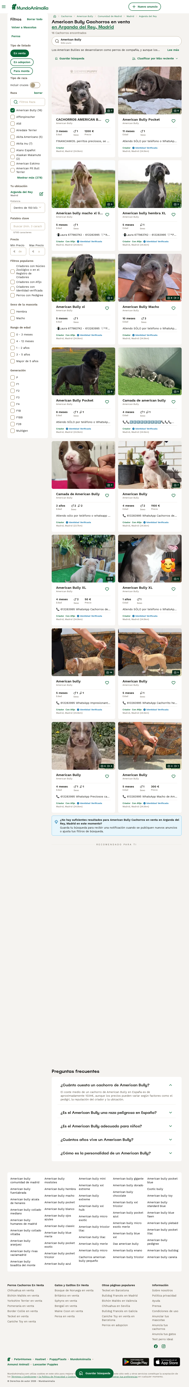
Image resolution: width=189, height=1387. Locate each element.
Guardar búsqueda (69, 58)
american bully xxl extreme (91, 1187)
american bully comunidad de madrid (24, 1180)
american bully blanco (59, 1209)
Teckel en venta (17, 1316)
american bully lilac (92, 1237)
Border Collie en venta (22, 1311)
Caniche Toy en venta (21, 1321)
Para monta (22, 71)
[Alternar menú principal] (3, 6)
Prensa (156, 1306)
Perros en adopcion (115, 1325)
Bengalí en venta (66, 1306)
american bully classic (59, 1226)
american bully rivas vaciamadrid (24, 1253)
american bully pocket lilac (162, 1231)
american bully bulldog (162, 1250)
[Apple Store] (167, 1361)
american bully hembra (60, 1189)
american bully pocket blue (162, 1180)
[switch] (35, 85)
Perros (15, 36)
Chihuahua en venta (20, 1290)
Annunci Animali (18, 1364)
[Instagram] (163, 1346)
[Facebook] (155, 1346)
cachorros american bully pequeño (92, 1258)
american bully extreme (89, 1197)
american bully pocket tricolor (59, 1255)
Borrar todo (34, 19)
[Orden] (155, 58)
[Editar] (41, 194)
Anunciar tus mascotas (160, 1318)
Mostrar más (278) (29, 177)
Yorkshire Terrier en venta (24, 1300)
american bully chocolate (123, 1193)
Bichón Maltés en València (119, 1300)
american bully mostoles (54, 1180)
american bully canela (162, 1257)
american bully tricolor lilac (94, 1228)
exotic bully (155, 1189)
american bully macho (59, 1195)
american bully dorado (128, 1185)
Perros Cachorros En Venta (25, 1285)
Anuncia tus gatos (164, 1334)
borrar (38, 93)
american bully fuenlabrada (20, 1190)
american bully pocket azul (128, 1214)
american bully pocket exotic (59, 1244)
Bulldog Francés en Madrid (120, 1295)
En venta (20, 53)
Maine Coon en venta (69, 1311)
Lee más (173, 50)
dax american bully (126, 1243)
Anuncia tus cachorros (160, 1327)
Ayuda (156, 1300)
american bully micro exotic (93, 1218)
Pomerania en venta (20, 1306)
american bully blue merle (57, 1234)
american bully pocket (59, 1202)
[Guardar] (107, 121)
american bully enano (127, 1250)
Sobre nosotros (162, 1290)
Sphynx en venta (66, 1300)
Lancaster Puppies (45, 1364)
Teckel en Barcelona (115, 1290)
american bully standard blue (157, 1204)
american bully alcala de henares (24, 1201)
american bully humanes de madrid (23, 1221)
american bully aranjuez (20, 1242)
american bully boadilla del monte (22, 1263)
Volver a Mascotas (23, 27)
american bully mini (92, 1178)
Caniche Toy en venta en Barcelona (118, 1318)
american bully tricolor (128, 1257)
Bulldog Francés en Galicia (119, 1311)
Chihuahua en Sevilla (116, 1306)
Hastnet (40, 1359)
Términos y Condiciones (23, 1376)
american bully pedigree (157, 1241)
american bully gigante (128, 1178)
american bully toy (160, 1195)
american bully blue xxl (126, 1235)
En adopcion (22, 62)
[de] (21, 251)
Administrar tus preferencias (122, 1376)
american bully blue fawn (160, 1214)
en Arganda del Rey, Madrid (83, 27)
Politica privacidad (164, 1295)
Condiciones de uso (165, 1311)
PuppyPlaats (57, 1359)
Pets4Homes (22, 1359)
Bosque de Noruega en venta (74, 1290)
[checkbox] (12, 110)
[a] (39, 251)
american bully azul (57, 1263)
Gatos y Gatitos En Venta (72, 1285)
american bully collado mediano (25, 1211)
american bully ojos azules (57, 1217)
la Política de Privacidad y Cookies (57, 1376)
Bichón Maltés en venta (23, 1295)
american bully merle (93, 1243)
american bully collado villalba (25, 1232)
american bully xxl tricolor (125, 1204)
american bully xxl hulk (91, 1207)
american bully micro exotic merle (127, 1224)
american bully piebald (162, 1223)
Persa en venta (65, 1316)
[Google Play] (135, 1361)
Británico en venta (67, 1295)
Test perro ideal (162, 1339)
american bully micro (93, 1250)
